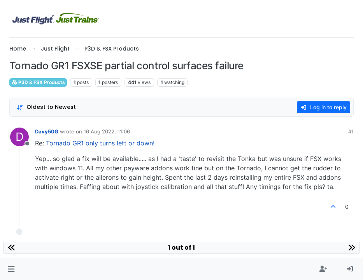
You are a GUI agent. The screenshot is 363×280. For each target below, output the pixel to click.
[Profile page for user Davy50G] (19, 137)
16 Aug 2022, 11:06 (107, 131)
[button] (11, 269)
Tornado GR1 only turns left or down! (100, 143)
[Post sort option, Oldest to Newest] (46, 107)
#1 (351, 131)
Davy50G (46, 131)
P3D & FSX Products (38, 82)
